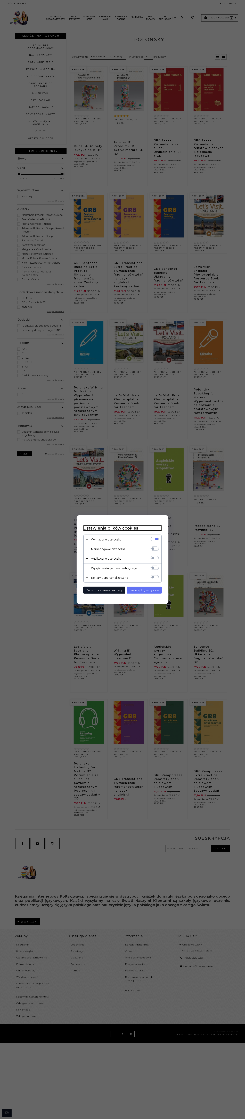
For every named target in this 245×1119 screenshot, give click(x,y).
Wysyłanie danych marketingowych (115, 568)
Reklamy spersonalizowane (109, 577)
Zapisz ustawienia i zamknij (104, 590)
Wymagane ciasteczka (106, 539)
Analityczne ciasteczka (106, 558)
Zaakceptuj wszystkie (144, 590)
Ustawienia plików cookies (110, 527)
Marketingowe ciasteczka (108, 549)
